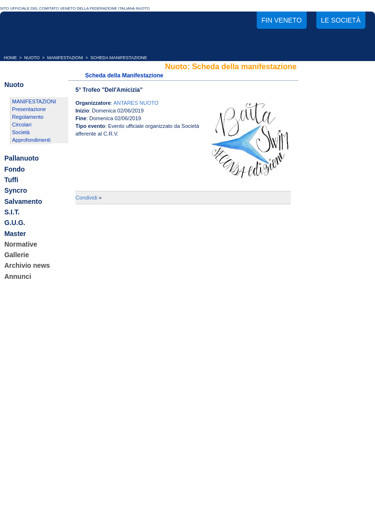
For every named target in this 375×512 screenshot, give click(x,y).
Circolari (21, 124)
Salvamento (23, 201)
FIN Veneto (282, 20)
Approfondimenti (31, 140)
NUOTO (31, 57)
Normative (20, 244)
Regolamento (27, 117)
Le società (341, 20)
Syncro (15, 191)
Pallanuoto (21, 158)
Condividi (86, 197)
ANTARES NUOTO (136, 103)
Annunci (17, 276)
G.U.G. (14, 223)
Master (15, 233)
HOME (10, 57)
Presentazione (29, 109)
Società (21, 132)
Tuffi (11, 180)
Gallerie (16, 255)
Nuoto (14, 84)
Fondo (14, 169)
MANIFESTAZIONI (65, 57)
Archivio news (27, 266)
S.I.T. (12, 212)
